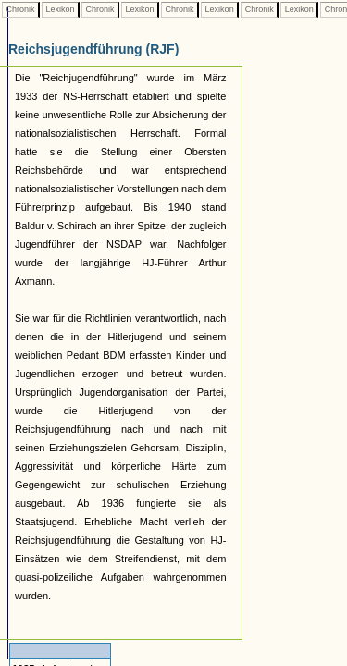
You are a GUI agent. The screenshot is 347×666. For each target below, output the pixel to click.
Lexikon (60, 9)
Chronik (20, 9)
